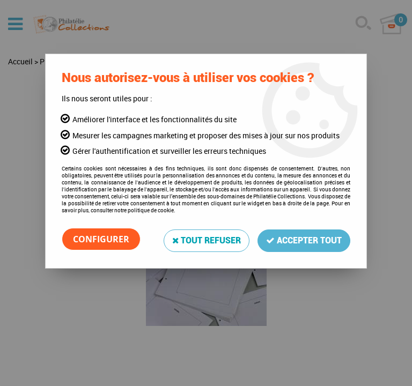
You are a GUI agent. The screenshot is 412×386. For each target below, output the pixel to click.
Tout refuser (206, 239)
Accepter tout (304, 239)
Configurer (101, 239)
